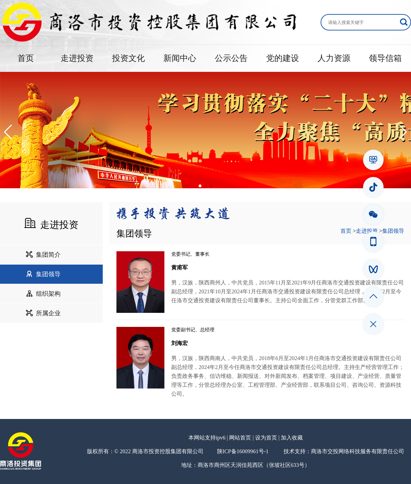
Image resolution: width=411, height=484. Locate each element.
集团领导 (43, 274)
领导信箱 (385, 58)
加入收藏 (292, 438)
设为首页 (266, 438)
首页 (25, 58)
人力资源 (333, 58)
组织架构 (43, 293)
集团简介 (43, 254)
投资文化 (128, 58)
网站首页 (240, 438)
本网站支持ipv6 (206, 438)
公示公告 (231, 58)
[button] (8, 132)
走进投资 (77, 58)
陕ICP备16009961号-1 (243, 451)
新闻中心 (179, 58)
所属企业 (43, 313)
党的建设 (282, 58)
